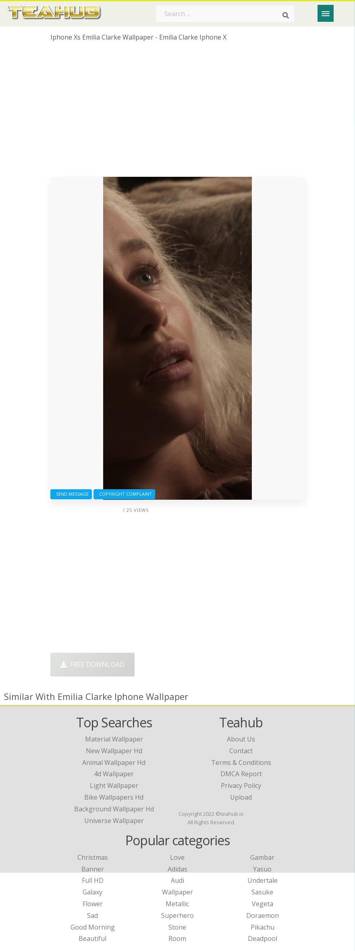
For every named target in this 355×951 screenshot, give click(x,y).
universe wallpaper (114, 820)
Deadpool (262, 938)
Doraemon (262, 915)
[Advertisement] (177, 112)
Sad (92, 915)
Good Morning (93, 927)
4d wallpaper (114, 773)
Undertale (262, 880)
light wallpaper (114, 785)
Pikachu (262, 927)
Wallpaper (177, 892)
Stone (177, 927)
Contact (241, 750)
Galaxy (92, 892)
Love (177, 857)
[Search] (286, 15)
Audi (177, 880)
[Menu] (326, 13)
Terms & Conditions (241, 762)
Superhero (177, 915)
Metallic (177, 903)
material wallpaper (114, 739)
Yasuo (262, 869)
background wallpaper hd (114, 808)
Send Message (71, 494)
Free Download (92, 664)
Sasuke (262, 892)
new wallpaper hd (114, 750)
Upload (241, 797)
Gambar (262, 857)
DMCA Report (241, 773)
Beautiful (92, 938)
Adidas (177, 869)
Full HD (93, 880)
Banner (92, 869)
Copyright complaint (124, 494)
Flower (93, 903)
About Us (241, 739)
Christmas (92, 857)
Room (177, 938)
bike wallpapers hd (113, 797)
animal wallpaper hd (113, 762)
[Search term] (225, 14)
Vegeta (262, 903)
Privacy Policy (241, 785)
